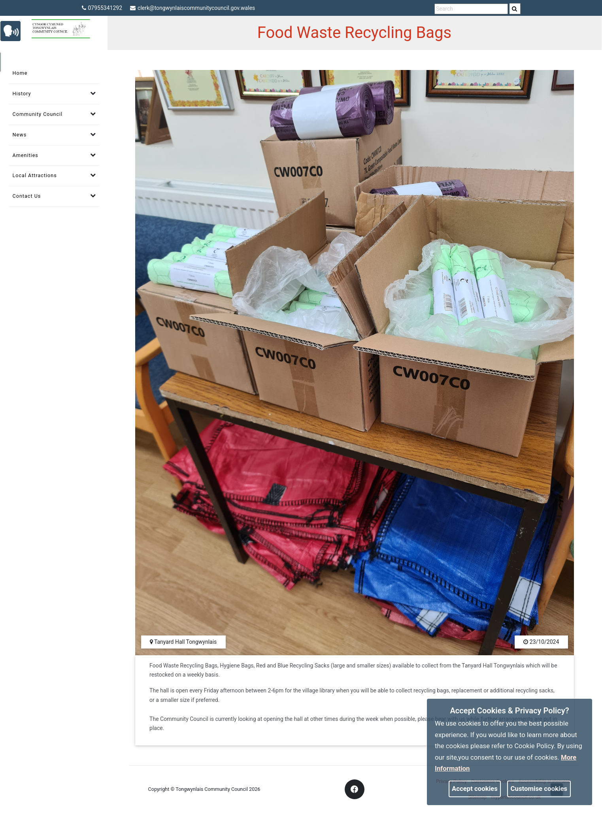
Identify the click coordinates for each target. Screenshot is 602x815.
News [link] (20, 135)
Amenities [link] (25, 155)
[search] (515, 8)
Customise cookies (539, 788)
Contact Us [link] (27, 196)
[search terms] (471, 9)
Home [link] (20, 73)
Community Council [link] (38, 114)
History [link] (22, 93)
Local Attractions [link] (35, 175)
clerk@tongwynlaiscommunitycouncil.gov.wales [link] (192, 8)
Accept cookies (475, 788)
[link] (514, 8)
